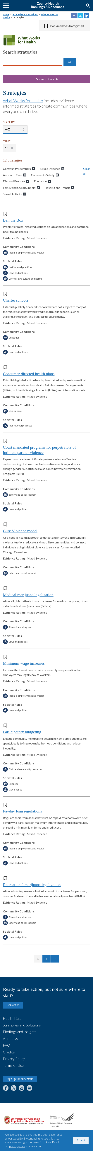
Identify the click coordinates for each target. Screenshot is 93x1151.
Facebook (5, 1088)
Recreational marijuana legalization (32, 884)
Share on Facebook (74, 15)
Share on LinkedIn (86, 15)
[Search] (32, 62)
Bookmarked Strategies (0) (67, 26)
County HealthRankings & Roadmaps (47, 4)
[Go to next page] (46, 959)
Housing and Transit (57, 187)
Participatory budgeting (22, 732)
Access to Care (12, 175)
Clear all (86, 171)
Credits (9, 1052)
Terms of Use (13, 1065)
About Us (10, 1038)
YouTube (21, 1088)
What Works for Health (23, 100)
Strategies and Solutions (25, 14)
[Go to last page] (55, 959)
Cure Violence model (20, 530)
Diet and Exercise (14, 181)
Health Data (12, 1018)
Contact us (13, 1005)
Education (40, 181)
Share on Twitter (80, 15)
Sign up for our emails (20, 1078)
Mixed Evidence (50, 168)
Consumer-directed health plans (28, 373)
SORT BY (9, 122)
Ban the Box (13, 220)
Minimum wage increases (24, 663)
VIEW (7, 140)
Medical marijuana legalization (28, 594)
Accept (81, 1140)
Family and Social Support (19, 187)
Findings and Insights (19, 1031)
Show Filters (47, 79)
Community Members (17, 168)
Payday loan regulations (22, 811)
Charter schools (15, 300)
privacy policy (17, 1146)
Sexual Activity (12, 194)
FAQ (6, 1045)
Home (6, 14)
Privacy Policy (14, 1058)
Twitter (13, 1088)
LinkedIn (29, 1088)
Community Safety (42, 175)
